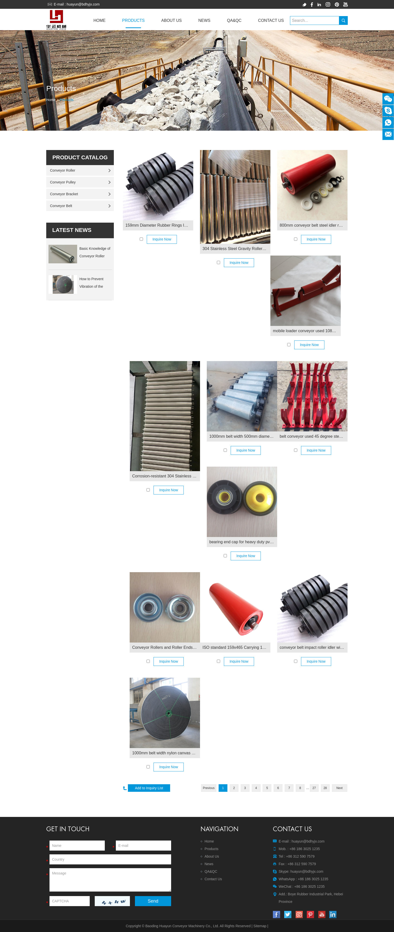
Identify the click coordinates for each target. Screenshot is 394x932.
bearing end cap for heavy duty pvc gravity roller (243, 542)
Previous (209, 788)
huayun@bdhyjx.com (83, 4)
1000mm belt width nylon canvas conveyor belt (166, 753)
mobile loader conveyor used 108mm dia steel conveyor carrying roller (307, 331)
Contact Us (271, 20)
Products (133, 20)
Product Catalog (80, 157)
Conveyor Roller (62, 170)
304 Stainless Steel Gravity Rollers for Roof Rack (236, 249)
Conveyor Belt (61, 206)
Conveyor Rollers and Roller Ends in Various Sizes (166, 647)
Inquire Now (162, 239)
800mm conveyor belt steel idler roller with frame (314, 225)
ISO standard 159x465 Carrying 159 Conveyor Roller (236, 647)
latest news (71, 230)
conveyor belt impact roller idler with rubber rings (314, 647)
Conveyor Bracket (64, 194)
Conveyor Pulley (63, 182)
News (204, 20)
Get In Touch (67, 829)
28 (325, 788)
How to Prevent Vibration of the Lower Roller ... (91, 283)
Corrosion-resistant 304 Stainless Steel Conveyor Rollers (166, 476)
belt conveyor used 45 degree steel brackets (314, 436)
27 (314, 788)
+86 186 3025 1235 (313, 879)
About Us (171, 20)
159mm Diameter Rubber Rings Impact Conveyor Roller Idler (159, 225)
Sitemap (260, 926)
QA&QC (234, 20)
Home (99, 20)
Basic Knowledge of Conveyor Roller (94, 252)
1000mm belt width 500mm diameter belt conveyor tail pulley (243, 436)
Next (339, 788)
